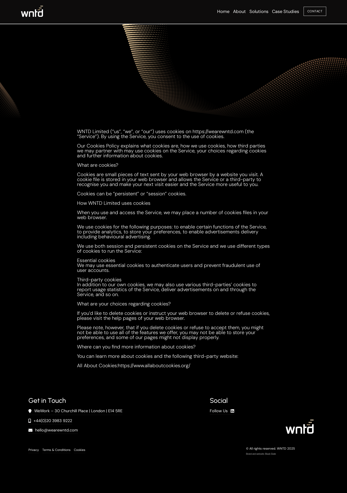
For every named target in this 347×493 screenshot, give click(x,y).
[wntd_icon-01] (32, 8)
